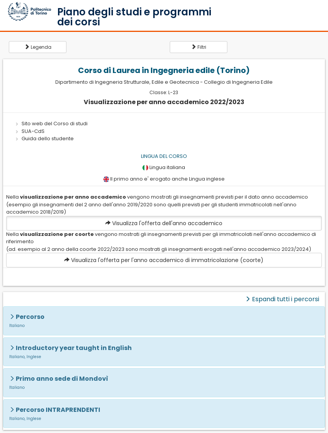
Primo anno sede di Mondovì (62, 378)
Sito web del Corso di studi (55, 123)
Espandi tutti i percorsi (282, 299)
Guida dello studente (48, 138)
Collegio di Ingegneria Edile (238, 82)
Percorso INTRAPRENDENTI (58, 409)
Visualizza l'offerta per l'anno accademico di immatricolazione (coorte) (163, 260)
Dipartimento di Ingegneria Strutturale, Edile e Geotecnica (127, 82)
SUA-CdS (33, 131)
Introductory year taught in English (74, 347)
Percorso (30, 316)
